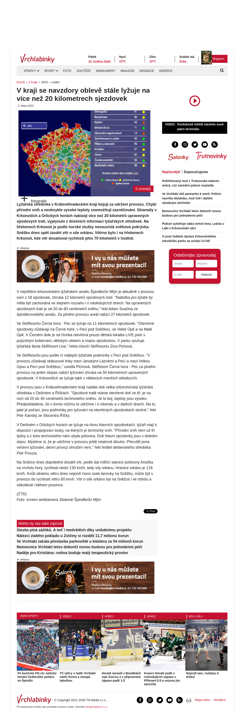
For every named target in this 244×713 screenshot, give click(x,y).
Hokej (67, 616)
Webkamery (105, 70)
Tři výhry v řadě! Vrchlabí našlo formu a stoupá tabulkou (78, 676)
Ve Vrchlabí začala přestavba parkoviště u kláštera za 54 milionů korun (80, 541)
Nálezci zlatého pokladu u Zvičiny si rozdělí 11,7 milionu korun (73, 536)
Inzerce (165, 70)
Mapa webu (202, 700)
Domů (21, 82)
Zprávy (30, 70)
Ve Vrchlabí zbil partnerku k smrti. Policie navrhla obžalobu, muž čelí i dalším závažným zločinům (191, 198)
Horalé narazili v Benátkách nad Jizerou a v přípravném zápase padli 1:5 (121, 676)
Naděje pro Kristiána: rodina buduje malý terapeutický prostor (72, 553)
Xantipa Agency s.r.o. (96, 706)
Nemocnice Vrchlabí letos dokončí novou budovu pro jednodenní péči (79, 547)
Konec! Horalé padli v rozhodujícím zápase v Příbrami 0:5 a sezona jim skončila (162, 678)
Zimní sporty (29, 616)
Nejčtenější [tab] (171, 172)
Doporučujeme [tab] (196, 172)
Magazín (218, 58)
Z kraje (33, 82)
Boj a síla (196, 616)
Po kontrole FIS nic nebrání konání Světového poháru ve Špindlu (37, 676)
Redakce (147, 70)
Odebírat (206, 274)
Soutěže (84, 70)
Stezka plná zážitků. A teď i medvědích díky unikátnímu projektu (74, 530)
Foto (67, 70)
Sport (49, 70)
